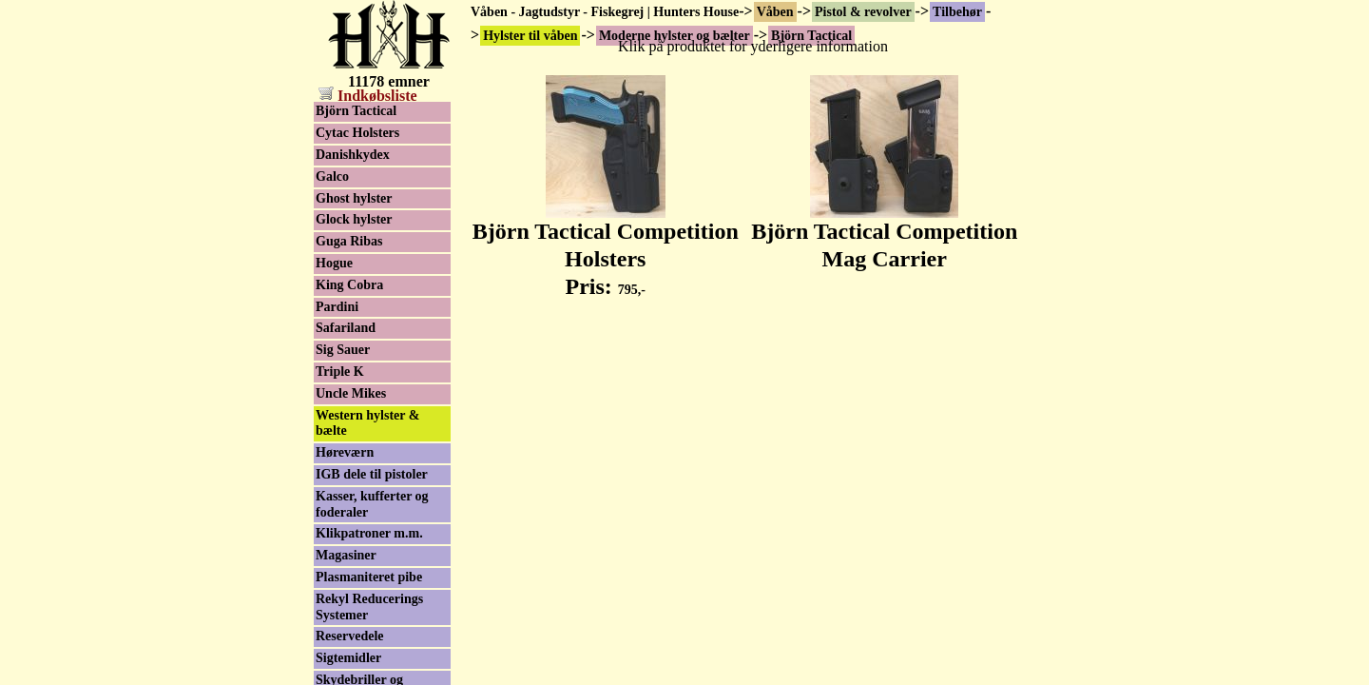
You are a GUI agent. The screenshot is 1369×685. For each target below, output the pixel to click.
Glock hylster (354, 219)
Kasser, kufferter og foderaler (372, 504)
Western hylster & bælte (367, 423)
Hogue (334, 263)
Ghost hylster (354, 198)
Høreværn (345, 452)
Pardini (337, 307)
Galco (332, 176)
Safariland (346, 328)
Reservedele (350, 636)
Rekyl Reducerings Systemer (369, 607)
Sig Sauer (343, 349)
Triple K (340, 371)
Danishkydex (353, 154)
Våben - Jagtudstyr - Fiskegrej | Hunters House (605, 12)
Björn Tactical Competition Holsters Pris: (605, 248)
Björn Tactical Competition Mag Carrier (884, 234)
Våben (775, 12)
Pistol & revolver (863, 12)
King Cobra (349, 285)
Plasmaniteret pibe (369, 577)
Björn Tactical (356, 111)
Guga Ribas (349, 241)
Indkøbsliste (367, 96)
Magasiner (346, 555)
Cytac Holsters (357, 133)
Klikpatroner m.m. (369, 533)
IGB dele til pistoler (372, 474)
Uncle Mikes (351, 393)
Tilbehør (957, 12)
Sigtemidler (348, 658)
